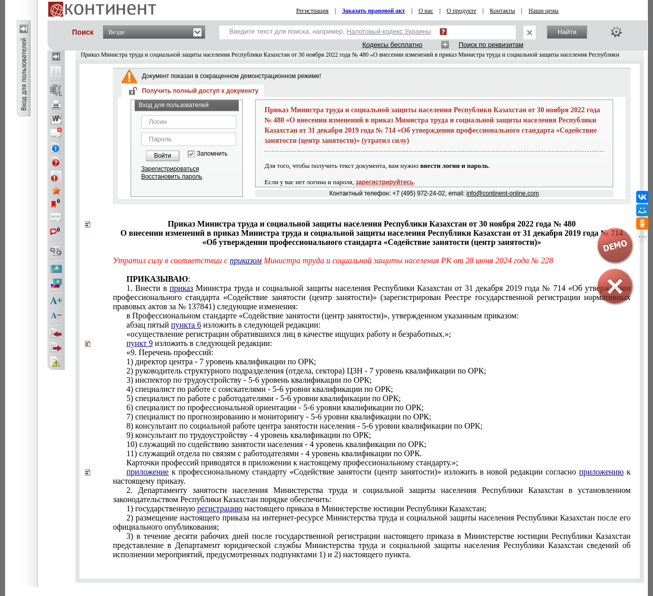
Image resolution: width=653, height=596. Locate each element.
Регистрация (312, 10)
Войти (162, 155)
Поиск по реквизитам (491, 44)
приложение (148, 471)
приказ (181, 288)
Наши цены (544, 10)
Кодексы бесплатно (392, 44)
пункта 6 (186, 324)
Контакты (502, 10)
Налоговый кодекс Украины (388, 31)
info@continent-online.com (502, 193)
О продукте (461, 10)
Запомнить (212, 154)
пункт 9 (140, 343)
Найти (567, 32)
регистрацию (220, 508)
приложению (601, 471)
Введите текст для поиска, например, (330, 31)
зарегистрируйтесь (385, 182)
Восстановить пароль (172, 176)
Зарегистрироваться (170, 168)
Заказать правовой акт (373, 10)
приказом (246, 260)
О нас (425, 10)
